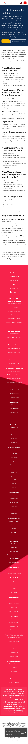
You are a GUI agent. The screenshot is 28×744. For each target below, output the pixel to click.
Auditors (14, 528)
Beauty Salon (14, 438)
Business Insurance (14, 618)
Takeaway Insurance (14, 461)
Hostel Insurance (14, 652)
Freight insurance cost (19, 254)
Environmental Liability (14, 585)
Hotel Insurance (14, 464)
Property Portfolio (14, 498)
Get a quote (5, 41)
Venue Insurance (14, 675)
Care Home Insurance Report (14, 555)
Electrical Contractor (14, 359)
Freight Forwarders (14, 408)
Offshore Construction (14, 600)
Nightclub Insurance (14, 663)
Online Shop (14, 431)
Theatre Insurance (14, 678)
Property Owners (14, 506)
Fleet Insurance (14, 630)
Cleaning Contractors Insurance (14, 337)
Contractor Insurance (14, 333)
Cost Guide (14, 592)
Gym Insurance (14, 476)
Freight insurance (6, 252)
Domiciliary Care (14, 551)
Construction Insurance (14, 363)
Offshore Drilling (14, 607)
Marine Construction (14, 611)
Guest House (14, 648)
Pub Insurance (14, 453)
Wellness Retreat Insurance (14, 637)
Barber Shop (14, 434)
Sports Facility (14, 472)
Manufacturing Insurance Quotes (14, 322)
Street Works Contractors (14, 386)
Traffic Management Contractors (14, 382)
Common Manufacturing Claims (14, 315)
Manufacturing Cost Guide (14, 311)
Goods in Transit (14, 416)
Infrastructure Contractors (14, 389)
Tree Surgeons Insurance (14, 344)
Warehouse (14, 513)
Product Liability (14, 307)
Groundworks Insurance (14, 348)
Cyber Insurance (14, 626)
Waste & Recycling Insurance (14, 573)
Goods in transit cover (17, 252)
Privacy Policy (23, 720)
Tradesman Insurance (14, 341)
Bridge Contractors (14, 397)
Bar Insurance (14, 450)
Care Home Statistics (14, 558)
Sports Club (14, 487)
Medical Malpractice (14, 562)
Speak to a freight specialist (18, 41)
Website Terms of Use (14, 737)
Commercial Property (14, 502)
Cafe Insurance (14, 457)
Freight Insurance (14, 404)
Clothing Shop (14, 442)
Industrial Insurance (14, 570)
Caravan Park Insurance (14, 641)
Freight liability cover (7, 254)
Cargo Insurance (14, 412)
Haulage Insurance (14, 419)
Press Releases (14, 273)
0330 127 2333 (11, 704)
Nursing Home (14, 547)
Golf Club (14, 483)
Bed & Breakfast (14, 645)
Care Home (14, 543)
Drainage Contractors (14, 393)
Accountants (14, 525)
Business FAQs (14, 288)
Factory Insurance (14, 326)
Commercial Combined (14, 622)
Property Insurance (14, 495)
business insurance (9, 708)
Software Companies (14, 536)
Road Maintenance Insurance (14, 356)
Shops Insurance (14, 427)
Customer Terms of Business (14, 741)
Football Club (14, 479)
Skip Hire (14, 581)
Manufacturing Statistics (14, 318)
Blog (14, 270)
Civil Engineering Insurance (14, 352)
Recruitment (14, 532)
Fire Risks (14, 588)
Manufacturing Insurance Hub (14, 303)
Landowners (14, 510)
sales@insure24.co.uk (10, 706)
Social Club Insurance (14, 682)
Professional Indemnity (14, 521)
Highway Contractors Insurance (14, 378)
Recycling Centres (14, 577)
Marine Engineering (14, 603)
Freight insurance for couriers (9, 257)
